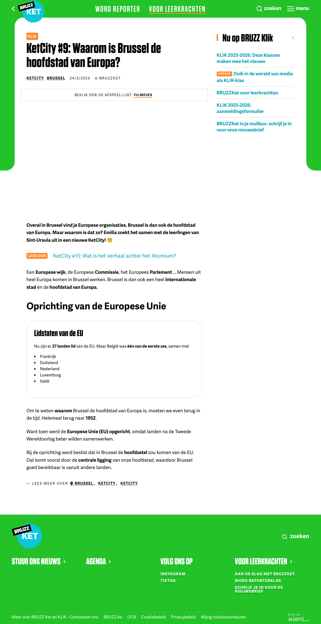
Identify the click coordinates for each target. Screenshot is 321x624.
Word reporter (117, 9)
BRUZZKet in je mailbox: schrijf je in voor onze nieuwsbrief (254, 126)
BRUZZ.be (113, 617)
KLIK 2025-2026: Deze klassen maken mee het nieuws (248, 57)
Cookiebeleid (153, 617)
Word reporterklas (258, 580)
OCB (132, 617)
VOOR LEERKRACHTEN (263, 561)
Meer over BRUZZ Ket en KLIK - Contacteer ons (55, 617)
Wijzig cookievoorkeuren (223, 617)
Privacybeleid (183, 617)
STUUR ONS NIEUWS (39, 561)
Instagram (172, 573)
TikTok (168, 580)
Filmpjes (143, 94)
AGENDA (98, 561)
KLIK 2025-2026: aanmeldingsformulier (240, 107)
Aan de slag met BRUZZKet (265, 573)
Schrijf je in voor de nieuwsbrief (259, 589)
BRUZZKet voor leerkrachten (247, 92)
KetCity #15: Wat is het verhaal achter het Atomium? (114, 255)
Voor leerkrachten (177, 9)
